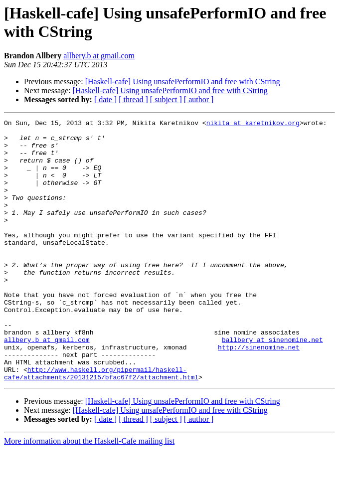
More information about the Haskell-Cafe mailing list (89, 493)
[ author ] (199, 99)
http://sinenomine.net (259, 393)
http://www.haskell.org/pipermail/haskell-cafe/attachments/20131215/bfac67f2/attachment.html (101, 425)
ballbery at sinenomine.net (272, 384)
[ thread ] (133, 99)
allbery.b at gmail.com (99, 55)
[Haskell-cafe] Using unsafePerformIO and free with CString (182, 81)
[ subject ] (166, 99)
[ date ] (105, 99)
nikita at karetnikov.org (253, 124)
